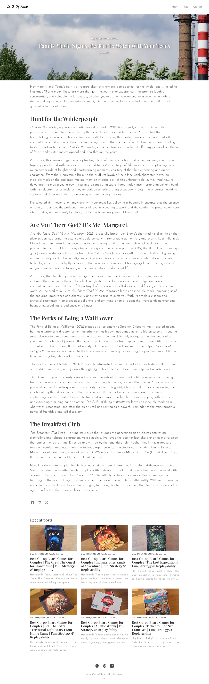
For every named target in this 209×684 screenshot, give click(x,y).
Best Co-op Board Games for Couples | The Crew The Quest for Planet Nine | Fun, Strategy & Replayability (52, 564)
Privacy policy (104, 678)
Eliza (106, 53)
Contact (197, 7)
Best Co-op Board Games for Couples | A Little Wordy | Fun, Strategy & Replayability (103, 626)
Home (175, 7)
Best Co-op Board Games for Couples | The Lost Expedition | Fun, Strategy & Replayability (155, 562)
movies (114, 39)
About (186, 7)
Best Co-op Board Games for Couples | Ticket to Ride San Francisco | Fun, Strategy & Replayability (153, 628)
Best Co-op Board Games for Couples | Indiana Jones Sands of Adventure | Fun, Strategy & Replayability (103, 564)
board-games (55, 554)
